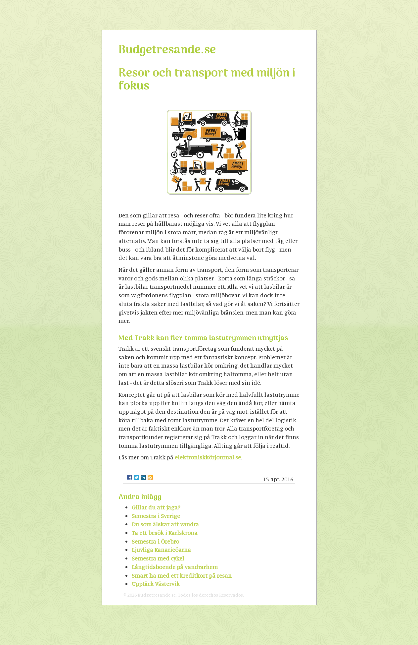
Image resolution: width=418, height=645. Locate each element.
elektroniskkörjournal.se (208, 457)
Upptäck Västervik (156, 583)
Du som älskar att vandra (165, 524)
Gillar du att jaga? (156, 507)
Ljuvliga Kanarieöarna (161, 549)
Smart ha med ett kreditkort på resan (182, 575)
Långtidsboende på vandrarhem (175, 566)
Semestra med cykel (158, 558)
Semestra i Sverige (156, 515)
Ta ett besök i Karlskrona (165, 532)
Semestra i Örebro (155, 541)
